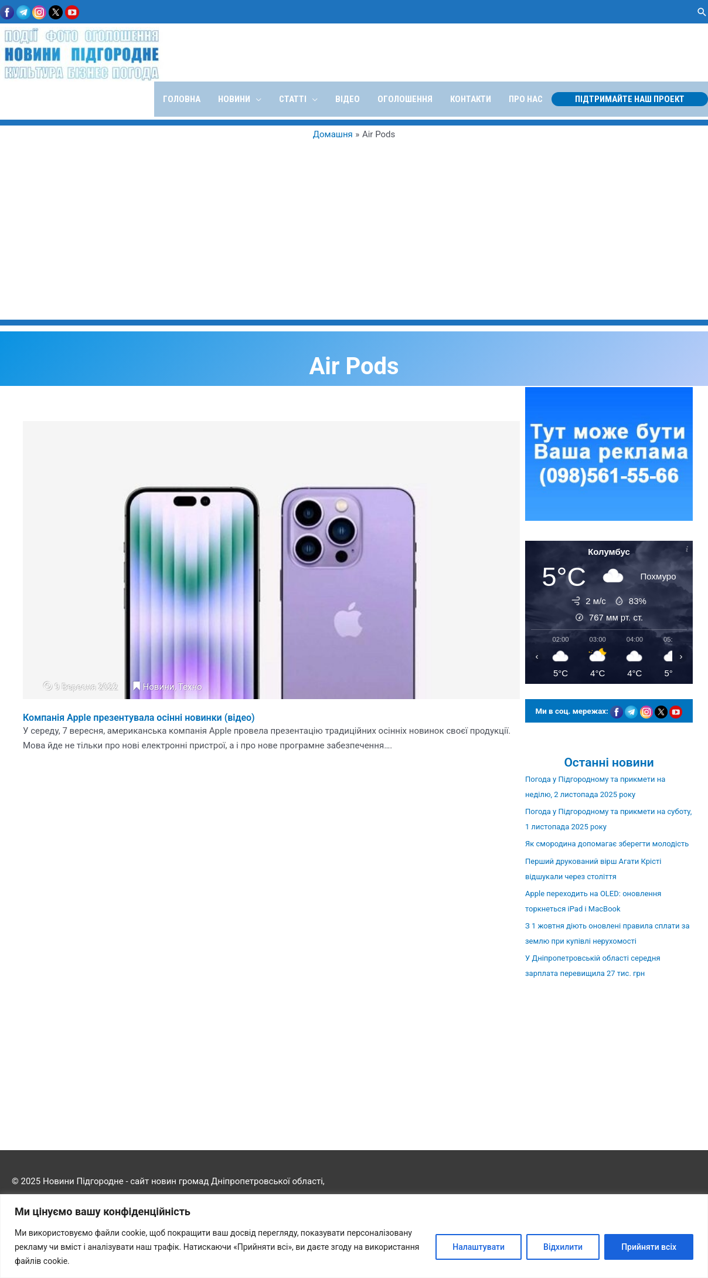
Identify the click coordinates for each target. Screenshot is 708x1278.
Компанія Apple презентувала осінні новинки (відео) (139, 717)
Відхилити (563, 1247)
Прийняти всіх (648, 1247)
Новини (159, 687)
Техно (190, 687)
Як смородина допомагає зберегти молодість (607, 843)
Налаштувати (478, 1247)
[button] (702, 12)
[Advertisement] (354, 229)
